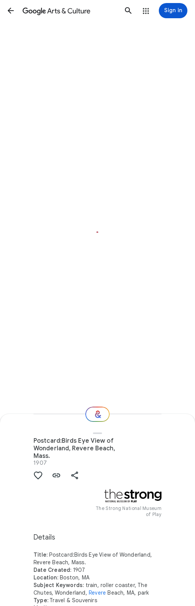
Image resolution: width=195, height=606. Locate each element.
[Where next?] (97, 414)
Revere (97, 592)
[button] (11, 11)
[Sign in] (173, 10)
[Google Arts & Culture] (69, 10)
